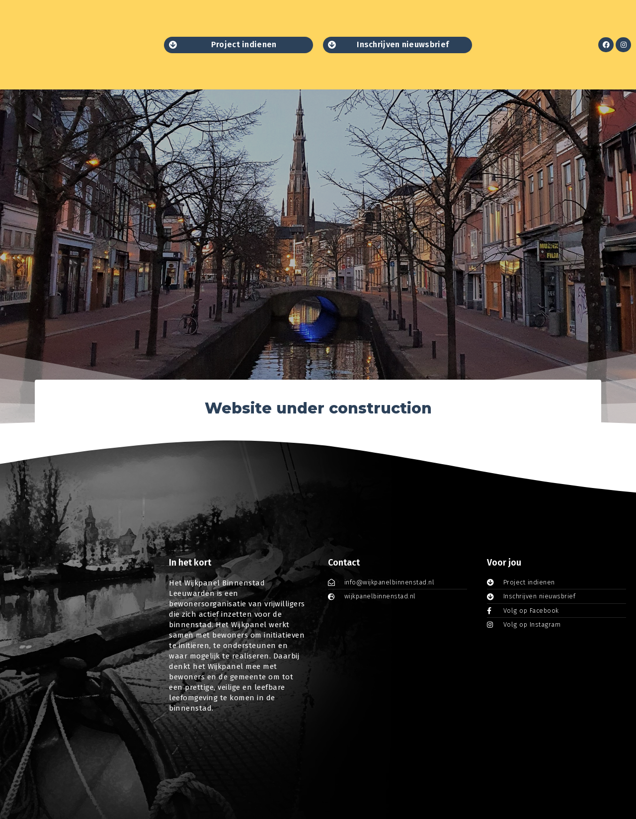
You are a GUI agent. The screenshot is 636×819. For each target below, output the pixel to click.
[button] (238, 45)
